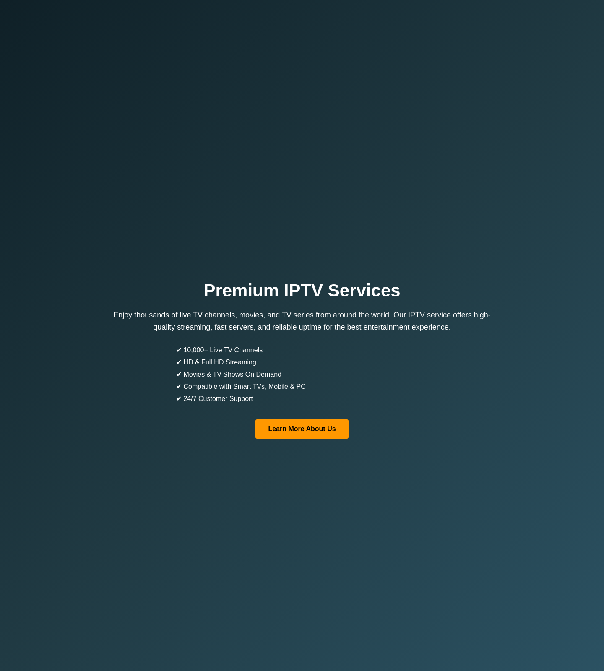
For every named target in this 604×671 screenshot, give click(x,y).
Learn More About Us (302, 428)
